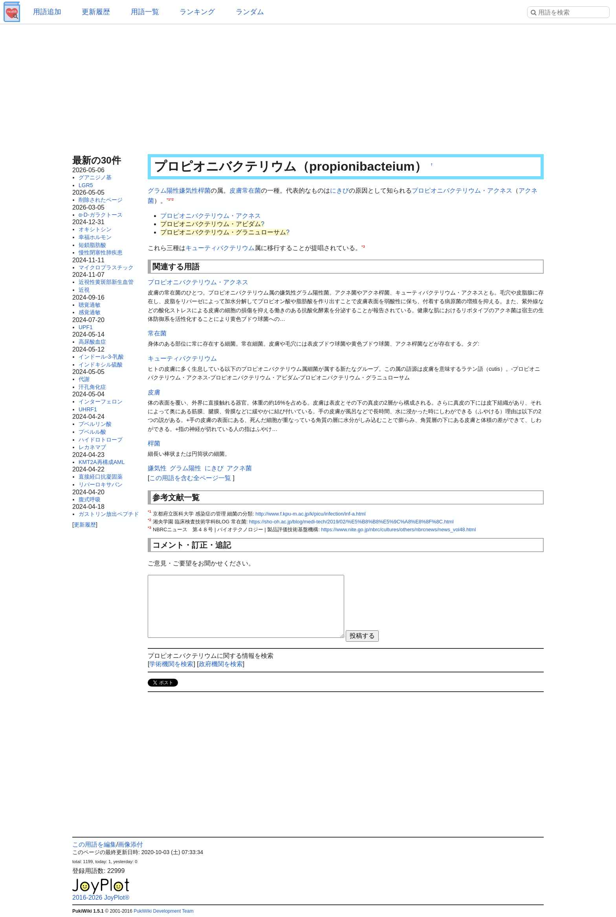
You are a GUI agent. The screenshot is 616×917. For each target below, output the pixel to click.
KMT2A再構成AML (102, 462)
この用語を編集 (94, 844)
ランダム (250, 12)
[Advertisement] (308, 86)
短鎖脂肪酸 (92, 245)
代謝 (84, 379)
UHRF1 (88, 409)
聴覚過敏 (90, 305)
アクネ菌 (239, 468)
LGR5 (86, 185)
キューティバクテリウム (220, 248)
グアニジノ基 (95, 177)
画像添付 (130, 844)
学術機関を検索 (171, 664)
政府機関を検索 (221, 664)
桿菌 (204, 190)
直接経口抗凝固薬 (101, 476)
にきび (339, 190)
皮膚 (235, 190)
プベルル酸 (92, 432)
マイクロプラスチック (106, 267)
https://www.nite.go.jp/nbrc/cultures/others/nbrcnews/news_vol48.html (398, 529)
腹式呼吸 (90, 499)
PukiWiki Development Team (164, 911)
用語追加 (47, 12)
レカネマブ (92, 447)
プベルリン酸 (95, 424)
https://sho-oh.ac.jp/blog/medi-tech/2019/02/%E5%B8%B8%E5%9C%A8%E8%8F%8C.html (351, 522)
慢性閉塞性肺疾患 (101, 252)
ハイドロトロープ (101, 439)
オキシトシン (95, 229)
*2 (172, 199)
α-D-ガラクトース (101, 215)
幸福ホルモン (95, 237)
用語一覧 (145, 12)
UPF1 (86, 327)
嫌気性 (188, 190)
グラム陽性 (163, 190)
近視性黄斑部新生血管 (106, 282)
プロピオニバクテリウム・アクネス (462, 190)
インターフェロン (101, 401)
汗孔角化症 (92, 387)
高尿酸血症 (92, 342)
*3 (363, 246)
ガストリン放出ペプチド (109, 514)
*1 (168, 199)
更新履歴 (96, 12)
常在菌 (251, 190)
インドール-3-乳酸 (101, 357)
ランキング (197, 12)
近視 (84, 290)
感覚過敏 (90, 312)
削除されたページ (101, 200)
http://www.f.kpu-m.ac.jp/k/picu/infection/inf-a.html (310, 514)
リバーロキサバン (101, 484)
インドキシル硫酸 (101, 364)
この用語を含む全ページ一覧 (190, 478)
